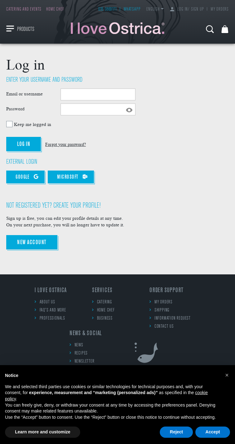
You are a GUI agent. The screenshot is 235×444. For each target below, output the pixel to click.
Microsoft (72, 177)
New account (32, 242)
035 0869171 (107, 9)
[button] (227, 375)
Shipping (159, 310)
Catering (102, 302)
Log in (23, 144)
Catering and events (24, 9)
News (76, 345)
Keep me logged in (32, 124)
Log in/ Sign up (187, 9)
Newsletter (82, 361)
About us (45, 302)
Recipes (79, 353)
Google (27, 177)
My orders (220, 9)
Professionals (50, 318)
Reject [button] (176, 431)
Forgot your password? (65, 144)
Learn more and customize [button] (42, 431)
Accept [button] (212, 431)
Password (15, 108)
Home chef (55, 9)
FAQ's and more (50, 310)
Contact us (161, 326)
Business (102, 318)
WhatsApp (132, 9)
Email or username (24, 93)
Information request (170, 318)
